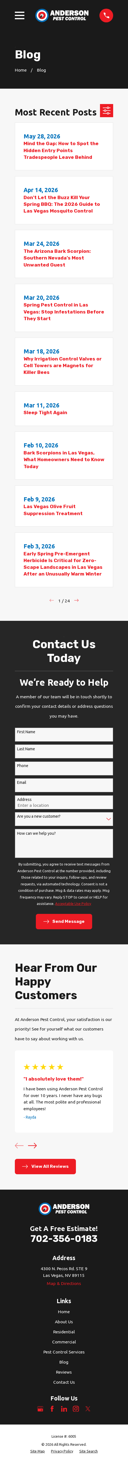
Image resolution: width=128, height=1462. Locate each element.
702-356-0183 (64, 1238)
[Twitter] (88, 1409)
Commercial (64, 1341)
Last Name (26, 749)
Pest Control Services (64, 1351)
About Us (64, 1321)
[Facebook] (52, 1409)
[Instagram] (76, 1409)
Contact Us (64, 1382)
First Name (26, 732)
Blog (63, 1361)
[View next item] (32, 1145)
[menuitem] (37, 1451)
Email (21, 782)
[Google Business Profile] (40, 1409)
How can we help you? (36, 833)
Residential (64, 1331)
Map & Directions (64, 1283)
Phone (22, 765)
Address (24, 799)
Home (64, 1311)
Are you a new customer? (38, 816)
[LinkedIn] (64, 1409)
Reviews (64, 1371)
